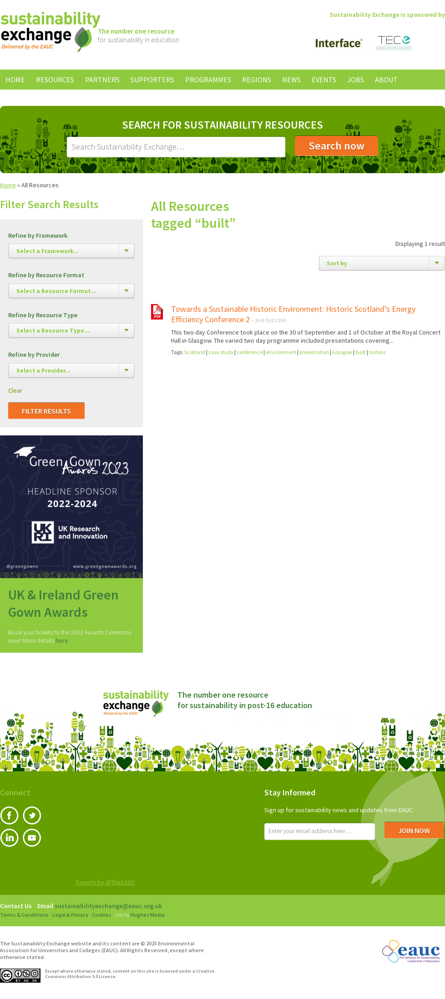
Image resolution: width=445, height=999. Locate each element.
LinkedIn (9, 838)
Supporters (152, 79)
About (386, 79)
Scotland (194, 352)
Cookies (101, 914)
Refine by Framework (37, 236)
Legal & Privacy (70, 914)
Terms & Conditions (24, 914)
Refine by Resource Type (42, 315)
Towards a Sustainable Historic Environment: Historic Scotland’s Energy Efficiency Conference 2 (293, 314)
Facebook (9, 815)
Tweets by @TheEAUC (105, 882)
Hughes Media (147, 914)
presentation (314, 352)
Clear (15, 390)
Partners (102, 79)
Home (15, 79)
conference (250, 352)
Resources (55, 79)
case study (220, 352)
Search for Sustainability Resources (222, 125)
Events (324, 79)
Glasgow (342, 352)
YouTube (32, 838)
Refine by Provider (34, 355)
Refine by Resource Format (46, 275)
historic (377, 352)
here (62, 640)
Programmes (208, 79)
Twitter (32, 815)
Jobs (355, 79)
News (291, 79)
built (360, 352)
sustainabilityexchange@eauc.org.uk (108, 906)
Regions (256, 79)
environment (281, 352)
